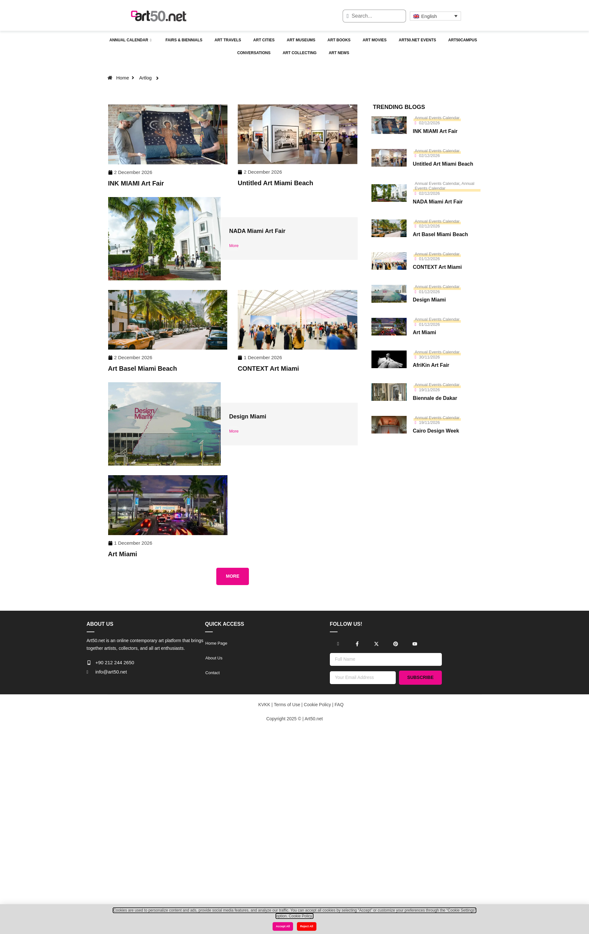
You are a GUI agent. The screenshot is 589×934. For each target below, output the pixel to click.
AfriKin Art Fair (431, 365)
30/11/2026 (429, 357)
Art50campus (462, 40)
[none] (435, 16)
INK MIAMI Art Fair (136, 183)
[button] (232, 576)
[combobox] (374, 16)
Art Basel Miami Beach (142, 368)
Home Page (216, 643)
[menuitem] (435, 16)
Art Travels (227, 40)
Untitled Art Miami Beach (275, 182)
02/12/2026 (429, 122)
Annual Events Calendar (437, 117)
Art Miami (122, 554)
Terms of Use (286, 704)
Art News (339, 53)
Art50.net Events (417, 40)
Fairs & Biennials (183, 40)
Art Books (339, 40)
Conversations (254, 53)
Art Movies (375, 40)
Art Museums (301, 40)
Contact (212, 672)
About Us (213, 658)
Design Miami (247, 416)
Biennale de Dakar (435, 398)
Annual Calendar (130, 40)
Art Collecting (299, 53)
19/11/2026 (429, 389)
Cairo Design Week (436, 431)
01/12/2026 (429, 258)
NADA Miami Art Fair (257, 231)
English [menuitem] (429, 16)
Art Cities (264, 40)
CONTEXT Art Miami (268, 368)
